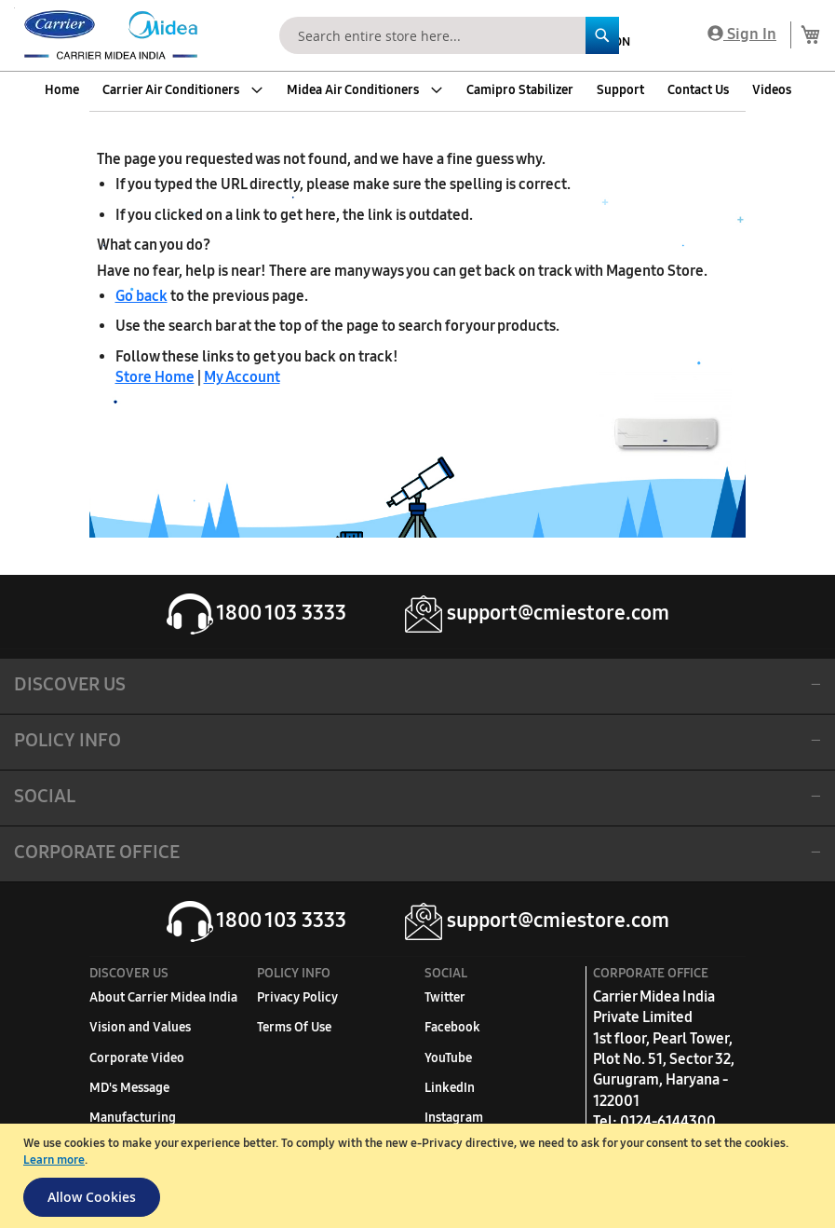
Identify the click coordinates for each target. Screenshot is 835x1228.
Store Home (155, 377)
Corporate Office (97, 851)
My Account (242, 377)
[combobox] (448, 35)
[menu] (417, 90)
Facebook (452, 1027)
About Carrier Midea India (163, 997)
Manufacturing (132, 1118)
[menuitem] (62, 90)
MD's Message (129, 1088)
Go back (141, 296)
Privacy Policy (297, 997)
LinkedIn (449, 1088)
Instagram (453, 1118)
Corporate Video (136, 1058)
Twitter (444, 997)
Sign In (741, 34)
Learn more (54, 1160)
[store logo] (107, 35)
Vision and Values (140, 1027)
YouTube (448, 1058)
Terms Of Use (294, 1027)
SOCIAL (44, 796)
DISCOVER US (70, 684)
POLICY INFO (67, 740)
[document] (419, 1176)
